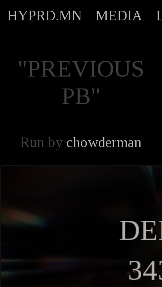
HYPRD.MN (44, 16)
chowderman (104, 142)
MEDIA (119, 16)
